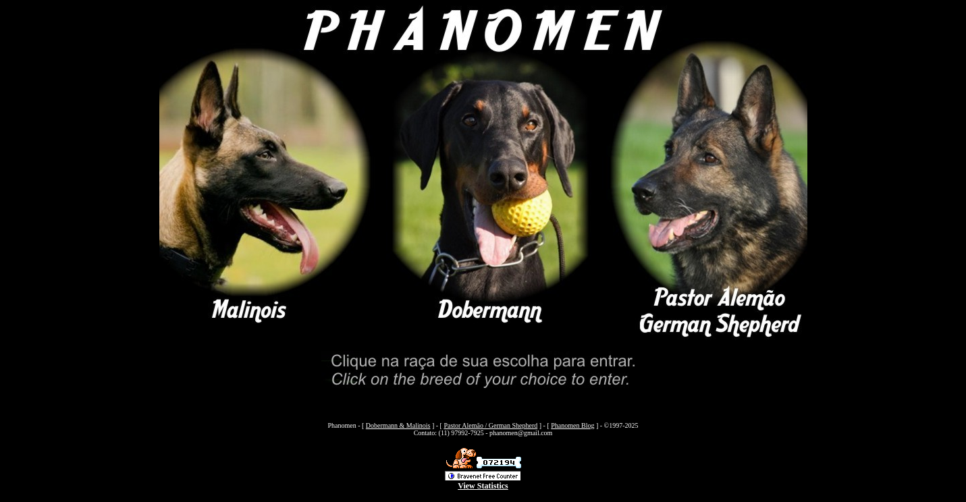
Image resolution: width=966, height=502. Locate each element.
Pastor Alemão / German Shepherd (490, 425)
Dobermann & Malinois (398, 425)
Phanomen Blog (572, 425)
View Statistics (483, 486)
